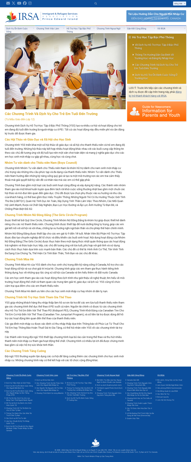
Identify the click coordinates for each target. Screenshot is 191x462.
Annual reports (163, 397)
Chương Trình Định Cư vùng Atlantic (50, 393)
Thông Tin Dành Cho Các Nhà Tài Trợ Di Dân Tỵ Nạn (19, 414)
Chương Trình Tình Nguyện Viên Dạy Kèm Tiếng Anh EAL (109, 394)
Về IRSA (161, 28)
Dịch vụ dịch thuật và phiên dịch (109, 385)
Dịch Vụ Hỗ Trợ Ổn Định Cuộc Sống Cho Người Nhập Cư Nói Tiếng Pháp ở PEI (19, 393)
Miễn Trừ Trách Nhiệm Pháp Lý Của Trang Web (95, 456)
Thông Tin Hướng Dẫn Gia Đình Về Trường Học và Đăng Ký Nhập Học (154, 56)
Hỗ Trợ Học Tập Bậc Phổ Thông (79, 30)
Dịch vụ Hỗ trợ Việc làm (45, 380)
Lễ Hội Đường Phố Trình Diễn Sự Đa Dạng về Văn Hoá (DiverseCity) (140, 414)
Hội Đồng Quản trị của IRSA (167, 391)
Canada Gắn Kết (133, 380)
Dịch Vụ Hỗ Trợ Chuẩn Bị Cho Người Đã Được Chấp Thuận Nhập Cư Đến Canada (19, 428)
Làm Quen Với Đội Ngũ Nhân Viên (170, 385)
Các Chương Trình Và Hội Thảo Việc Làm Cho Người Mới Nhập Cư (50, 384)
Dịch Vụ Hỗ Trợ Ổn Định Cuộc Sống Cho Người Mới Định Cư (19, 387)
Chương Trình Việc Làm (48, 28)
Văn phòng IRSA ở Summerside (169, 388)
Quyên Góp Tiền (133, 418)
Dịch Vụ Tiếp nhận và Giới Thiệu (18, 383)
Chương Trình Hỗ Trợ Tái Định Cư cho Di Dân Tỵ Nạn (18, 409)
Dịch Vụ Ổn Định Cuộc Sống (17, 30)
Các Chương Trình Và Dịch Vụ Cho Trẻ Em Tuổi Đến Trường (156, 66)
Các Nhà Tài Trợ (163, 394)
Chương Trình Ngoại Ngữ (108, 28)
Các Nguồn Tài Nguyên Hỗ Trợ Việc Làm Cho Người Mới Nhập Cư (49, 389)
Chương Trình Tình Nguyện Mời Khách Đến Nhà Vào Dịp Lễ (139, 389)
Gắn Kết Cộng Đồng (136, 28)
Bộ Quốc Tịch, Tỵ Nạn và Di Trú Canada (142, 452)
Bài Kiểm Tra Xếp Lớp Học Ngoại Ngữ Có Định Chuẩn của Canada (109, 381)
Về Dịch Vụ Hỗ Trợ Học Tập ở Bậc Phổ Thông (156, 46)
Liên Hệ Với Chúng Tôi (165, 400)
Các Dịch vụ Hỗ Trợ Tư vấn (16, 418)
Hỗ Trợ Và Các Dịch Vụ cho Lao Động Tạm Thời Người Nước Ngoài (19, 399)
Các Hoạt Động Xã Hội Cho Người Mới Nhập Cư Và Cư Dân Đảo (139, 394)
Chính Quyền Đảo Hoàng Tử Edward (106, 452)
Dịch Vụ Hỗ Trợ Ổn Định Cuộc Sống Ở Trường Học (155, 76)
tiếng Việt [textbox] (178, 3)
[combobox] (179, 3)
